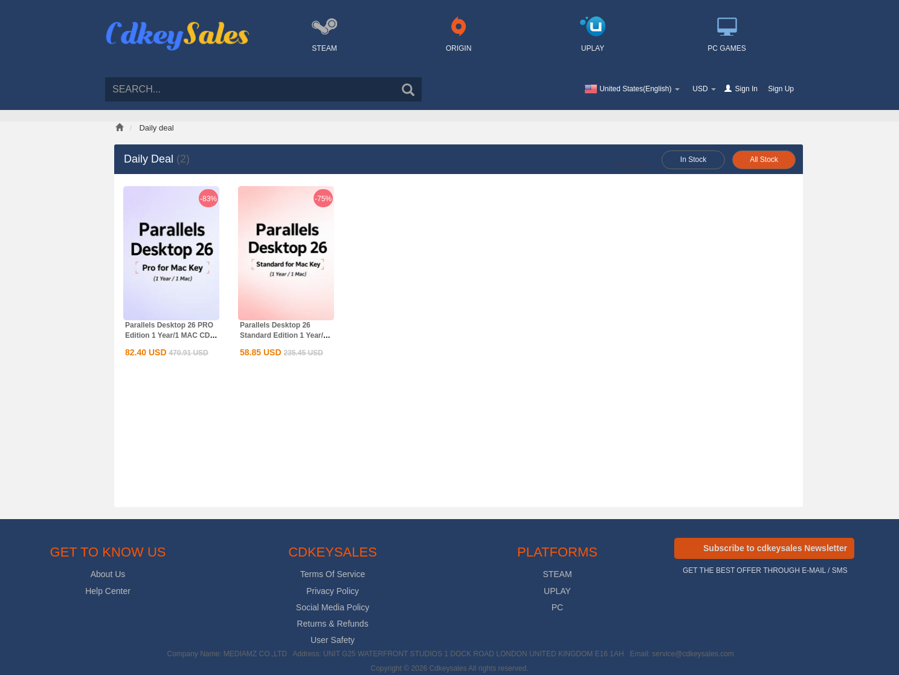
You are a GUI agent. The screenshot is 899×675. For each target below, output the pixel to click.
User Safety (333, 640)
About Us (108, 574)
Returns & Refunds (332, 623)
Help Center (107, 591)
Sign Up (781, 89)
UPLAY (557, 591)
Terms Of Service (332, 574)
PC (557, 607)
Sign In (746, 89)
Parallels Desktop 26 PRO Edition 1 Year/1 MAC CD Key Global (169, 335)
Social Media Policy (332, 607)
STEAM (557, 574)
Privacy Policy (332, 591)
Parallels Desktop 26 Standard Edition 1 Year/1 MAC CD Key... (283, 335)
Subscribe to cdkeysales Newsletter (775, 548)
